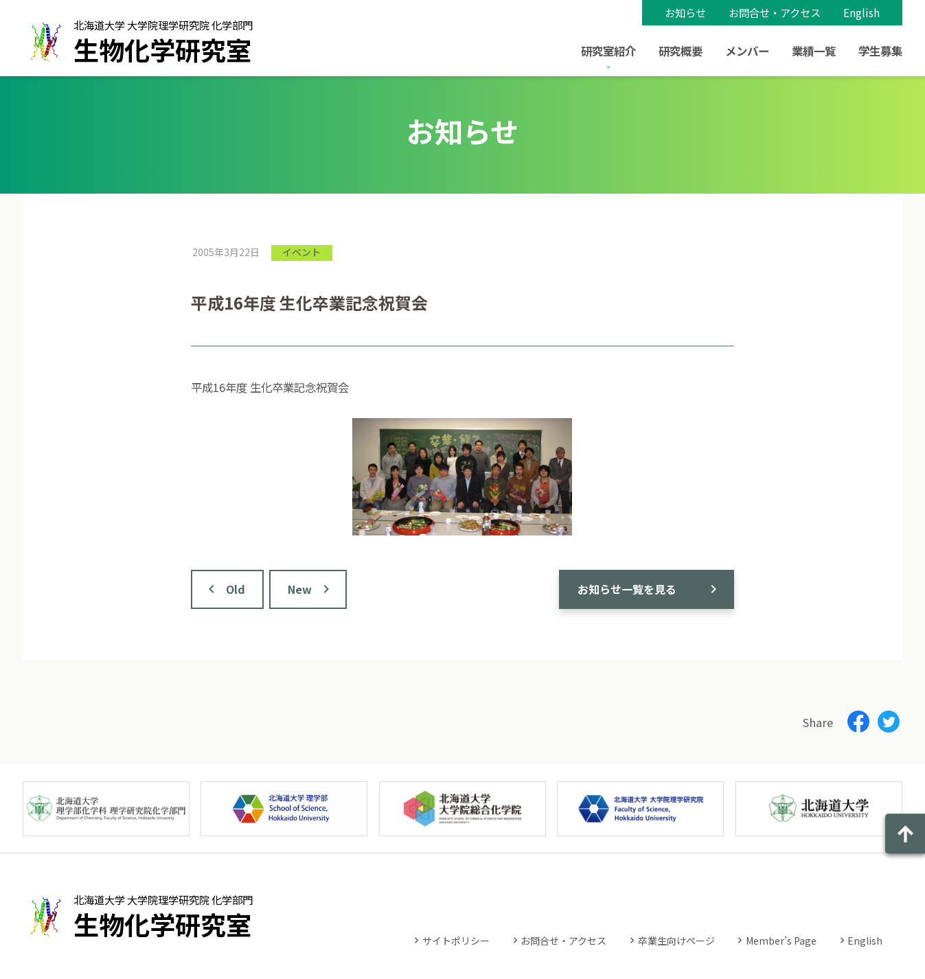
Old (235, 589)
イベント (301, 252)
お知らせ (685, 12)
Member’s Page (781, 940)
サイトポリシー (456, 940)
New (300, 589)
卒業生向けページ (676, 940)
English (861, 12)
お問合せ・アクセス (775, 12)
